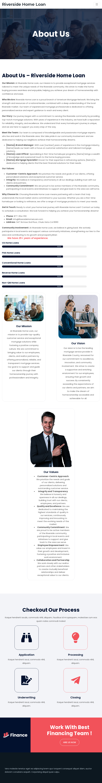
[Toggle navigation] (97, 4)
